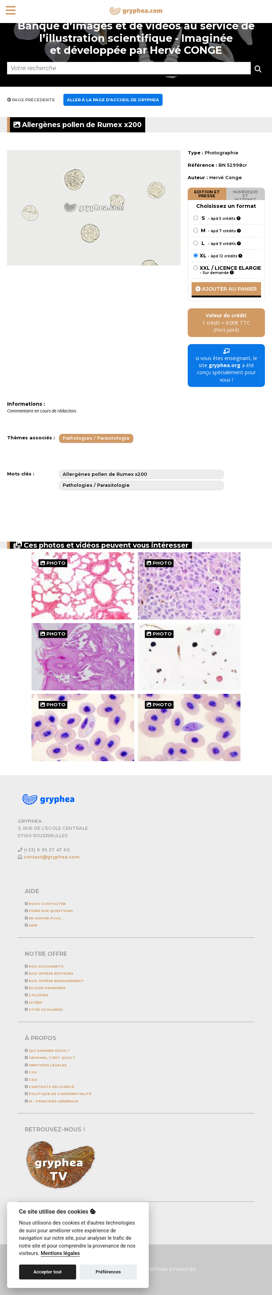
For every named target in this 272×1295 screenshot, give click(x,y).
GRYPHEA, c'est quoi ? (50, 1058)
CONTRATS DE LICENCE (49, 1087)
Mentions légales (46, 1065)
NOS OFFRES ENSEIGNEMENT (54, 981)
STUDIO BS (182, 1269)
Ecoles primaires (45, 988)
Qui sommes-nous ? (47, 1050)
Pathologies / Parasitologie (96, 438)
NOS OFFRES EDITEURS (49, 973)
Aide (31, 925)
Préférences (108, 1271)
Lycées (33, 1002)
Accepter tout (47, 1271)
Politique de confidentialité (58, 1094)
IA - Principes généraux (51, 1101)
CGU (31, 1080)
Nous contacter (45, 904)
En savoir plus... (44, 918)
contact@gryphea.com (52, 857)
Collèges (37, 995)
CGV (31, 1072)
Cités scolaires (44, 1009)
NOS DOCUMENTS (44, 966)
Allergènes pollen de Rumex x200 (77, 124)
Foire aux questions (49, 911)
